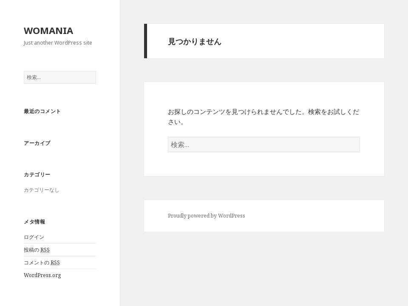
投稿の (37, 250)
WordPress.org (42, 275)
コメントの (42, 262)
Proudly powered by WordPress (206, 215)
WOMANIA (48, 30)
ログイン (34, 237)
